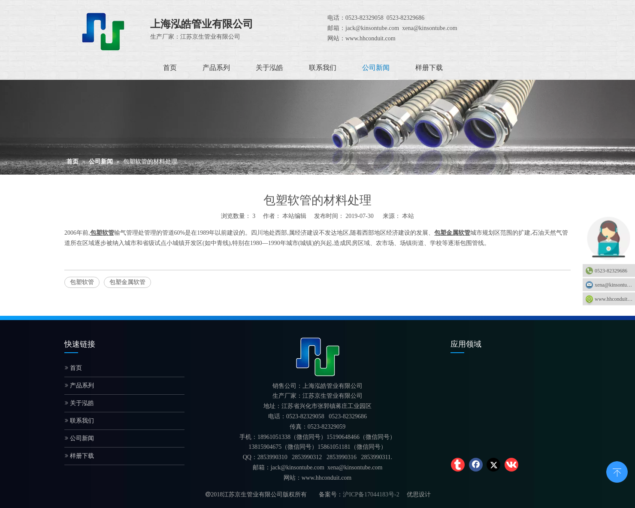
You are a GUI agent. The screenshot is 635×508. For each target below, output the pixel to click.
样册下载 (79, 456)
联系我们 (79, 420)
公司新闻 (79, 438)
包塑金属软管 (127, 282)
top (617, 471)
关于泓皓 (79, 403)
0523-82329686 (611, 271)
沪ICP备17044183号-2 (371, 494)
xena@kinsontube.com (615, 285)
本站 (408, 216)
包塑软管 (82, 282)
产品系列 (79, 385)
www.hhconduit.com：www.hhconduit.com (615, 299)
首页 (73, 368)
